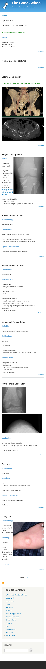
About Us (9, 632)
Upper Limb (10, 598)
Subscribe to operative (3, 583)
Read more (41, 51)
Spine (8, 604)
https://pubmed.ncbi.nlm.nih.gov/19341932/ (7, 192)
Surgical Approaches (13, 614)
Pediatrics (9, 607)
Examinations (11, 620)
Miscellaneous (11, 629)
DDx (7, 626)
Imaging (9, 623)
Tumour (9, 610)
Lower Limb (10, 601)
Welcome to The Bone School (16, 595)
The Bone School (27, 3)
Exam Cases (10, 635)
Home (4, 16)
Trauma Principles (12, 617)
